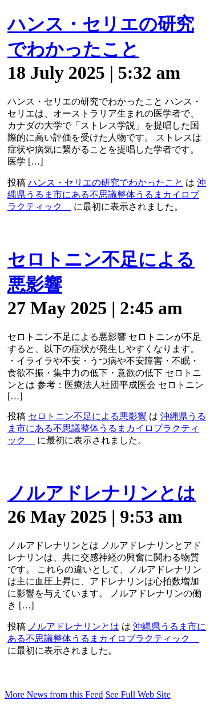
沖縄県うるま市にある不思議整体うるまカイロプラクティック (106, 194)
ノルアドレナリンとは (101, 493)
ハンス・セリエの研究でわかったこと (105, 182)
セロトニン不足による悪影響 (87, 416)
